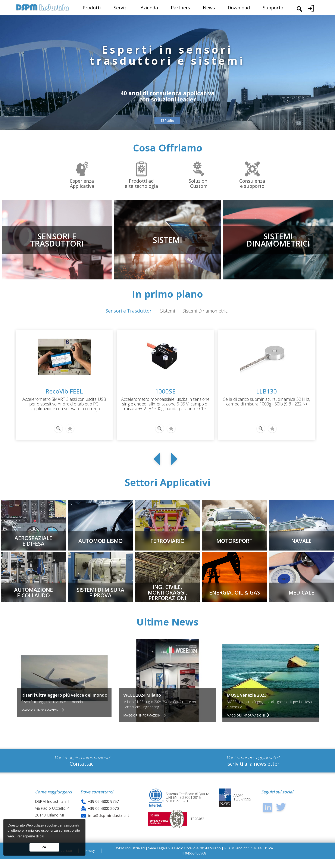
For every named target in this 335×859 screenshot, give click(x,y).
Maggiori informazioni (40, 710)
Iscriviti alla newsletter (252, 763)
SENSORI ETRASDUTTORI (57, 240)
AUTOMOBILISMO (100, 540)
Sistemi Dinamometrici (205, 310)
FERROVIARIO (167, 540)
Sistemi (167, 310)
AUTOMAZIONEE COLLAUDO (33, 592)
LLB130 (266, 391)
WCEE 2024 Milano (142, 695)
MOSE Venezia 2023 (246, 695)
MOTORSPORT (234, 540)
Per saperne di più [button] (30, 836)
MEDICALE (301, 592)
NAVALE (301, 540)
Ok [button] (44, 847)
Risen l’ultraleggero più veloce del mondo (64, 695)
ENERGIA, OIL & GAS (234, 592)
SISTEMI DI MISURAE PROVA (100, 592)
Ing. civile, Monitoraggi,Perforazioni (167, 592)
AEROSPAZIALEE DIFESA (33, 540)
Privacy (90, 851)
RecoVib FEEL (64, 391)
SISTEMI (167, 239)
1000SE (165, 391)
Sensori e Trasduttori (129, 310)
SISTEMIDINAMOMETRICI (278, 240)
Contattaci (82, 763)
